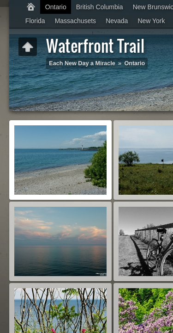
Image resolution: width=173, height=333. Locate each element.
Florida (35, 21)
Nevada (117, 21)
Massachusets (75, 21)
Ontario (55, 7)
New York (151, 21)
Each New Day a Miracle (82, 63)
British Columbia (99, 7)
